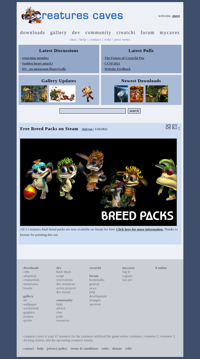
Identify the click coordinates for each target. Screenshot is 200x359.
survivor (95, 304)
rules (105, 348)
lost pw (127, 280)
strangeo (95, 300)
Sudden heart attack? (37, 63)
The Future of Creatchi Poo (124, 58)
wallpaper (29, 304)
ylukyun (87, 129)
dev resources (65, 284)
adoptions (29, 276)
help (82, 39)
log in (126, 272)
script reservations (64, 278)
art (25, 300)
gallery (58, 32)
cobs (26, 272)
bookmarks (96, 280)
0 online (161, 268)
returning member (35, 58)
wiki (107, 39)
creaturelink (31, 280)
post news (122, 39)
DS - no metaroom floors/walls (44, 69)
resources (62, 320)
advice (60, 308)
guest (176, 16)
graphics (29, 312)
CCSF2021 (112, 63)
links (59, 304)
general (94, 284)
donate (117, 348)
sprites (27, 320)
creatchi (126, 32)
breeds (27, 288)
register (127, 276)
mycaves (170, 32)
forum (148, 32)
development (98, 296)
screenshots (31, 308)
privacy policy (57, 348)
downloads (32, 32)
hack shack (63, 272)
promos (28, 316)
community (98, 32)
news (92, 288)
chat (73, 39)
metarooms (30, 284)
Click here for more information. (140, 229)
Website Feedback (117, 69)
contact (95, 39)
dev (76, 32)
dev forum (63, 292)
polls (59, 316)
